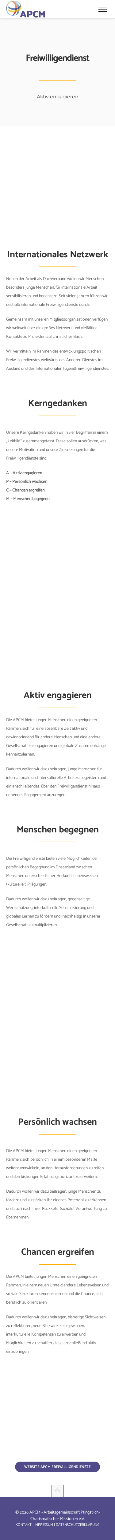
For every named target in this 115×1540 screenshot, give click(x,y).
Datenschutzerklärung (78, 1525)
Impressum (43, 1525)
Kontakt (24, 1525)
